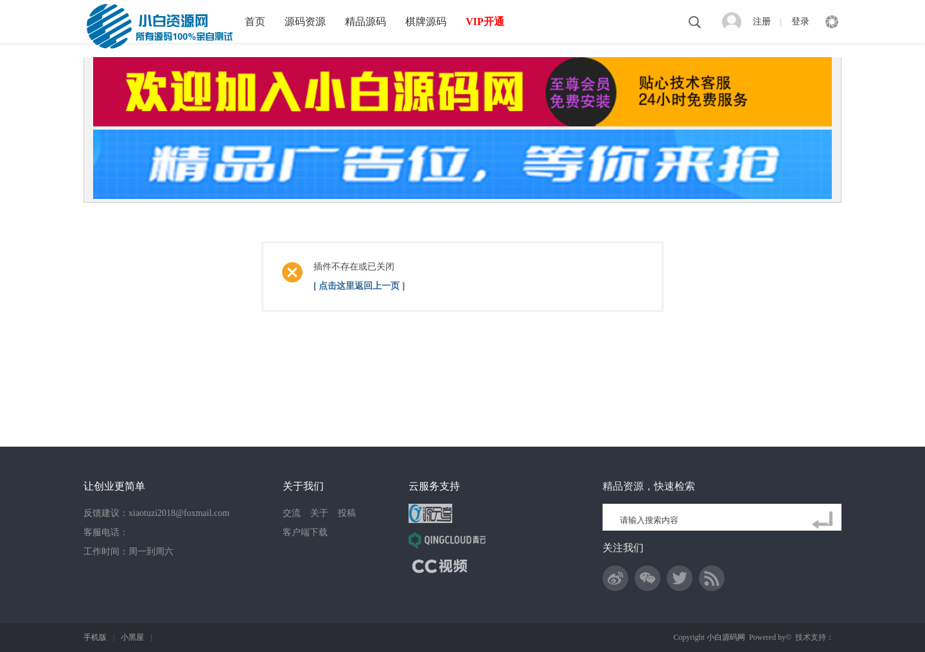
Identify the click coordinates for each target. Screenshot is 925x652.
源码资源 (305, 21)
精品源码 (365, 21)
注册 (762, 21)
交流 (292, 513)
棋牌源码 (425, 21)
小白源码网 (726, 637)
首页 (255, 21)
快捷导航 (831, 22)
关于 (319, 513)
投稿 (347, 513)
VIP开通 (485, 21)
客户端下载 (305, 532)
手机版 (95, 637)
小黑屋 (132, 637)
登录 (800, 21)
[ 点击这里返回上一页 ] (359, 286)
